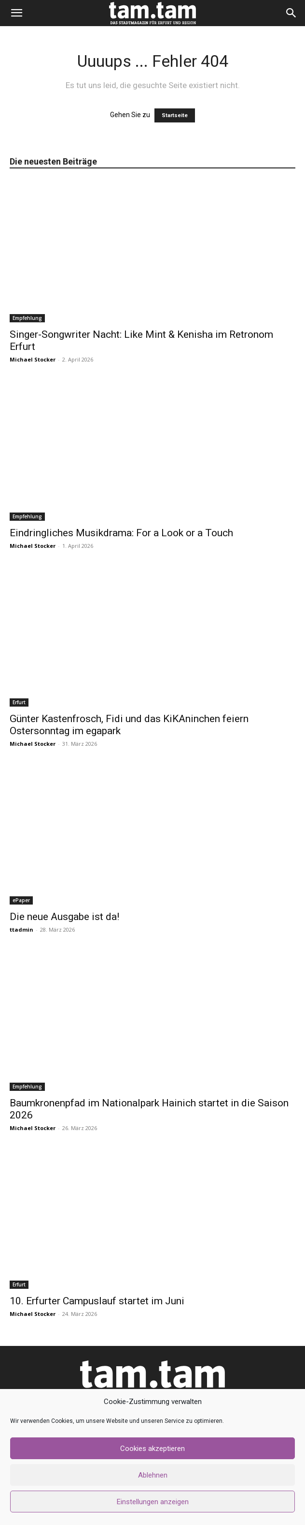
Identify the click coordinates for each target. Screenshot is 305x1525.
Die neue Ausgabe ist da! (64, 916)
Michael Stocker (32, 359)
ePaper (21, 900)
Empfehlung (27, 318)
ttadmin (21, 929)
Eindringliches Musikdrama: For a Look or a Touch (121, 533)
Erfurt (19, 702)
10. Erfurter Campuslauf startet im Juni (97, 1301)
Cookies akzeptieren (152, 1448)
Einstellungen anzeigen (153, 1501)
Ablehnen (152, 1475)
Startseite (175, 115)
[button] (16, 13)
